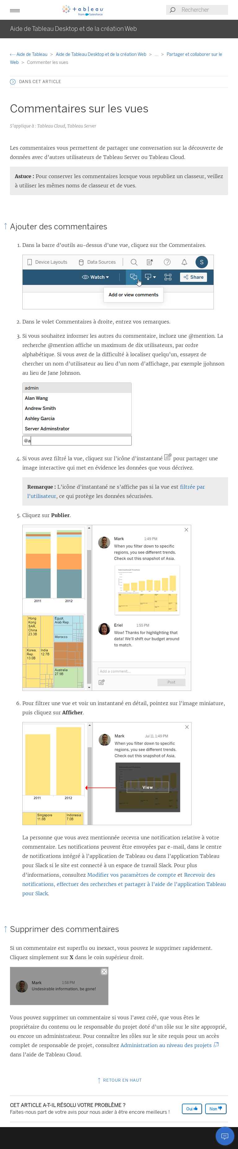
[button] (15, 10)
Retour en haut (119, 1080)
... (157, 54)
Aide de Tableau (29, 54)
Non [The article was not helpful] (215, 1108)
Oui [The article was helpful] (192, 1108)
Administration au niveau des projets (167, 1045)
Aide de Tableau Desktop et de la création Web (101, 54)
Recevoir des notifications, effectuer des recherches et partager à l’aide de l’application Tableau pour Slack (124, 884)
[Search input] (204, 10)
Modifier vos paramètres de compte (131, 875)
